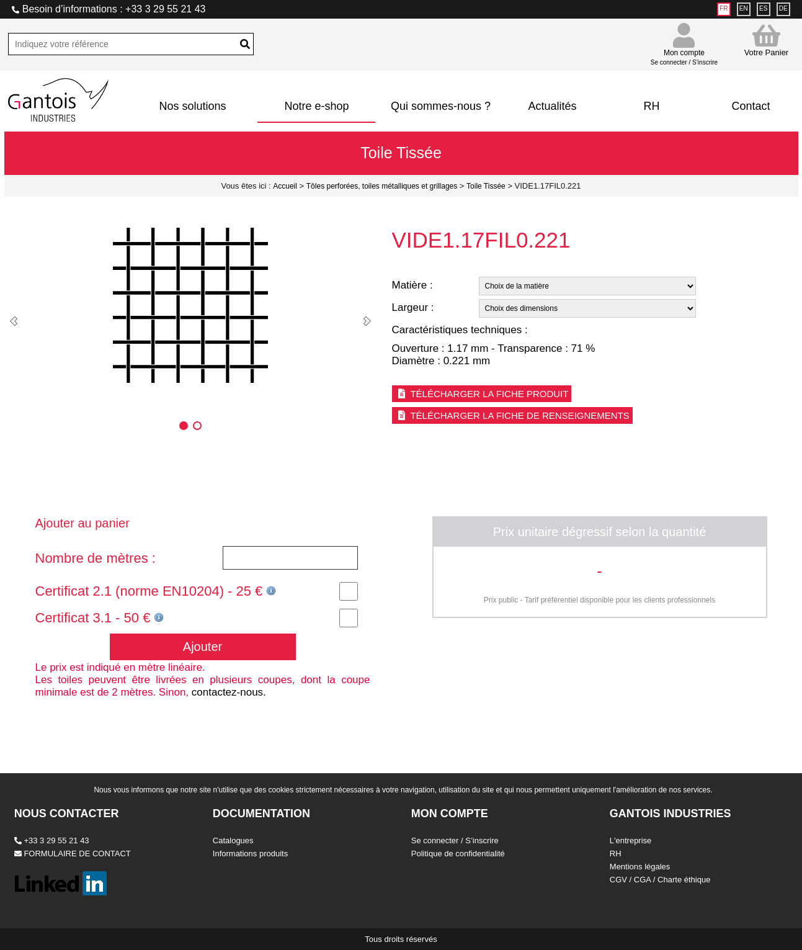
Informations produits (250, 853)
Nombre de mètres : (95, 558)
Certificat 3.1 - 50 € (99, 617)
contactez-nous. (229, 692)
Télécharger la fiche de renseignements (512, 415)
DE (783, 8)
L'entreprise (631, 840)
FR (724, 8)
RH (651, 106)
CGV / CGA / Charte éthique (660, 879)
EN (743, 8)
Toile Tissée (486, 186)
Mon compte (684, 52)
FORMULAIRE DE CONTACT (72, 853)
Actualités (552, 106)
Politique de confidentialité (458, 853)
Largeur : (413, 307)
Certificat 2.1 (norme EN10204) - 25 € (156, 591)
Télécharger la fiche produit (482, 393)
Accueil (285, 186)
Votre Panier (766, 40)
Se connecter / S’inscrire (455, 840)
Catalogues (233, 840)
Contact (750, 106)
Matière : (412, 285)
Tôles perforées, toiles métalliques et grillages (381, 186)
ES (763, 8)
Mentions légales (640, 866)
